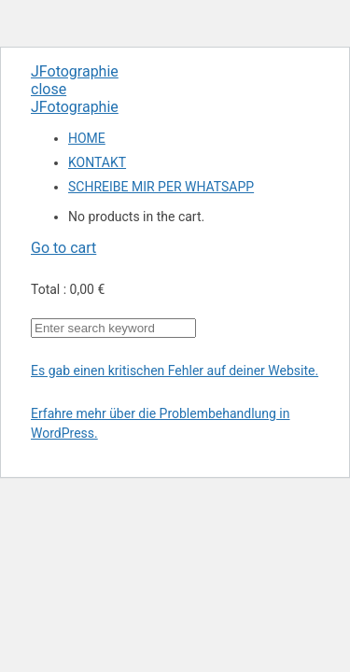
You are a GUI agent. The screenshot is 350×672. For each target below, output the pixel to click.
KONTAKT (97, 162)
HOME (86, 138)
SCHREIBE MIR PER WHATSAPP (161, 186)
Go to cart (63, 248)
